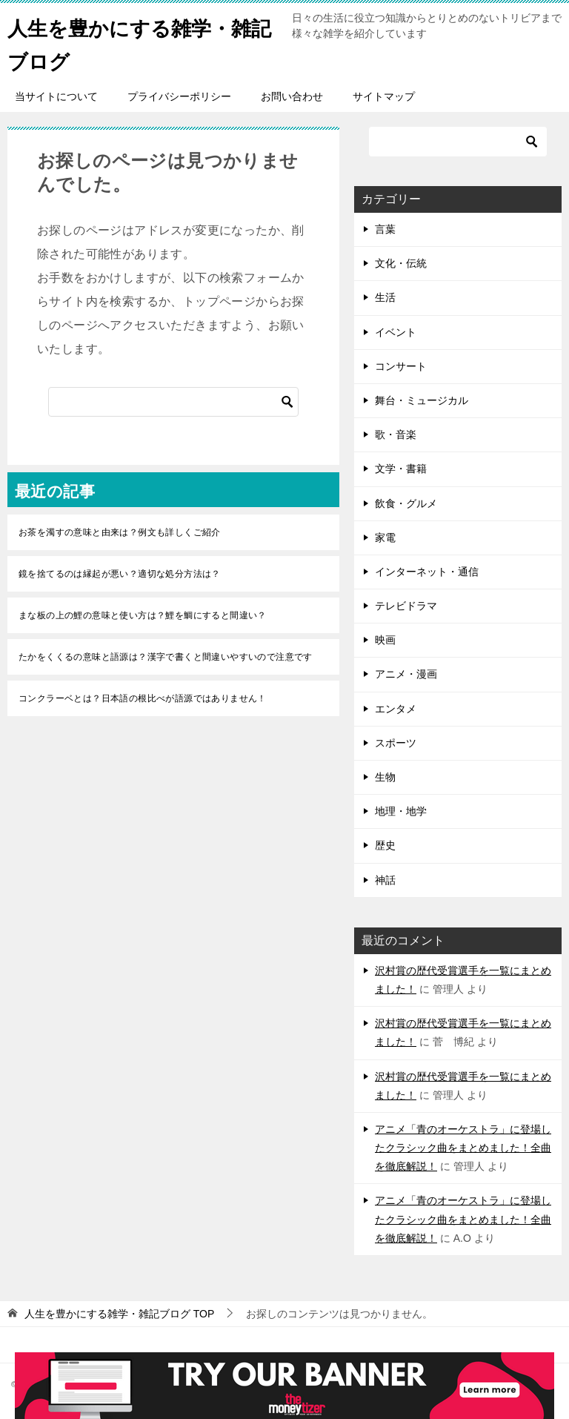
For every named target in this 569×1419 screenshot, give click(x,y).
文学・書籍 (401, 468)
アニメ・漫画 (406, 674)
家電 (385, 537)
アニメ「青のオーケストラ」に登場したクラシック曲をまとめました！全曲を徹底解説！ (463, 1147)
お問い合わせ (292, 96)
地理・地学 (401, 811)
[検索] (173, 402)
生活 (385, 297)
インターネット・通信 (427, 572)
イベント (395, 332)
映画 (385, 640)
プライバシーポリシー (179, 96)
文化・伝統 (401, 263)
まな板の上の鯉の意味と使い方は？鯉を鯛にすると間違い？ (143, 615)
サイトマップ (384, 96)
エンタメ (395, 709)
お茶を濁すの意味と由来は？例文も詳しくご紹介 (120, 532)
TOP (119, 1314)
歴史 (385, 845)
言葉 (385, 229)
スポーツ (395, 743)
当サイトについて (56, 96)
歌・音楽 (395, 434)
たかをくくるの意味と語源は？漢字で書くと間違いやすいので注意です (166, 657)
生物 (385, 777)
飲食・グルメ (406, 503)
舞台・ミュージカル (421, 400)
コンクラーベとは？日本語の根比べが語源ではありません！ (143, 698)
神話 (385, 880)
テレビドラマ (406, 606)
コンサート (401, 366)
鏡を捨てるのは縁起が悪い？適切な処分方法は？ (120, 574)
